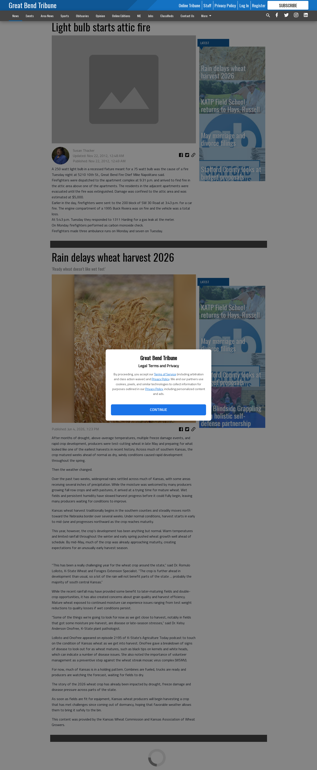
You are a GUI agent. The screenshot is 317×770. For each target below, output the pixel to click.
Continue (158, 409)
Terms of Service (165, 374)
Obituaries (82, 15)
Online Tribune (189, 5)
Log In (244, 5)
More (207, 15)
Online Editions (121, 15)
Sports (65, 15)
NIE (139, 15)
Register (258, 5)
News (15, 15)
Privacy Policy (160, 379)
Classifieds (166, 15)
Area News (47, 15)
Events (30, 15)
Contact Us (187, 15)
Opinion (100, 15)
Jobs (150, 15)
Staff (207, 5)
